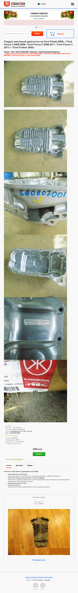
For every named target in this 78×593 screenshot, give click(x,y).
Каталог (6, 52)
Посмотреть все (39, 560)
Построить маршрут (11, 435)
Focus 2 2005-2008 (22, 52)
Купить (39, 454)
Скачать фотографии (16, 459)
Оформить (60, 34)
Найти (37, 34)
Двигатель (33, 52)
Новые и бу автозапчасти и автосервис (39, 577)
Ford (12, 52)
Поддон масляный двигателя (49, 52)
